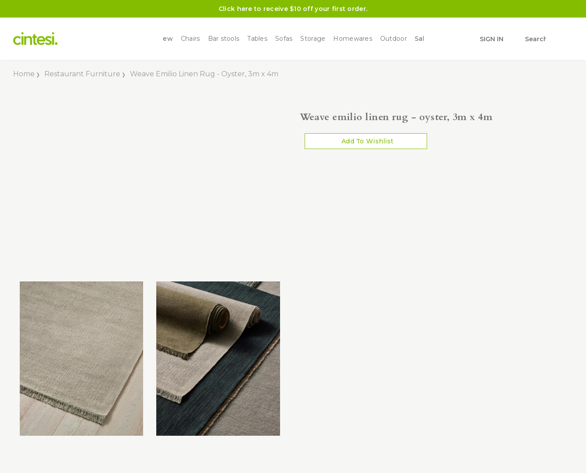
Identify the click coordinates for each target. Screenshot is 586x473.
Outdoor (393, 39)
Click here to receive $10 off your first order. (293, 9)
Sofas (283, 39)
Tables (257, 39)
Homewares (352, 39)
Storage (312, 39)
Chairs (190, 39)
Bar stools (224, 39)
